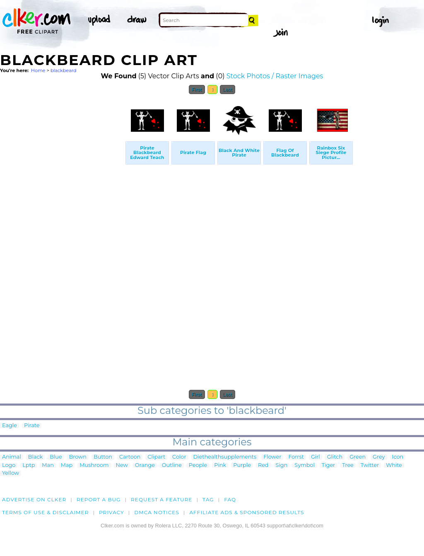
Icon (398, 457)
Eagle (9, 425)
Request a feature (161, 499)
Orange (145, 465)
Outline (172, 465)
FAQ (230, 499)
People (198, 465)
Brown (78, 457)
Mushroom (94, 465)
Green (357, 457)
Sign (282, 465)
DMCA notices (156, 512)
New (122, 465)
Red (263, 465)
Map (66, 465)
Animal (11, 457)
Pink (220, 465)
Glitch (334, 457)
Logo (8, 465)
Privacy (111, 512)
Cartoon (130, 457)
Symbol (304, 465)
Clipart (156, 457)
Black (35, 457)
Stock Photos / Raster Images (274, 76)
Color (179, 457)
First (197, 89)
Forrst (296, 457)
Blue (56, 457)
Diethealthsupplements (225, 457)
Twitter (370, 465)
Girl (315, 457)
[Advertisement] (62, 223)
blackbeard (64, 70)
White (394, 465)
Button (103, 457)
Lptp (28, 465)
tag (208, 499)
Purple (242, 465)
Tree (348, 465)
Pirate (31, 425)
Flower (272, 457)
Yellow (10, 473)
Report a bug (99, 499)
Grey (379, 457)
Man (47, 465)
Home (38, 70)
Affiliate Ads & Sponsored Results (246, 512)
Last (227, 89)
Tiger (328, 465)
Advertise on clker (34, 499)
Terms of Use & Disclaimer (45, 512)
